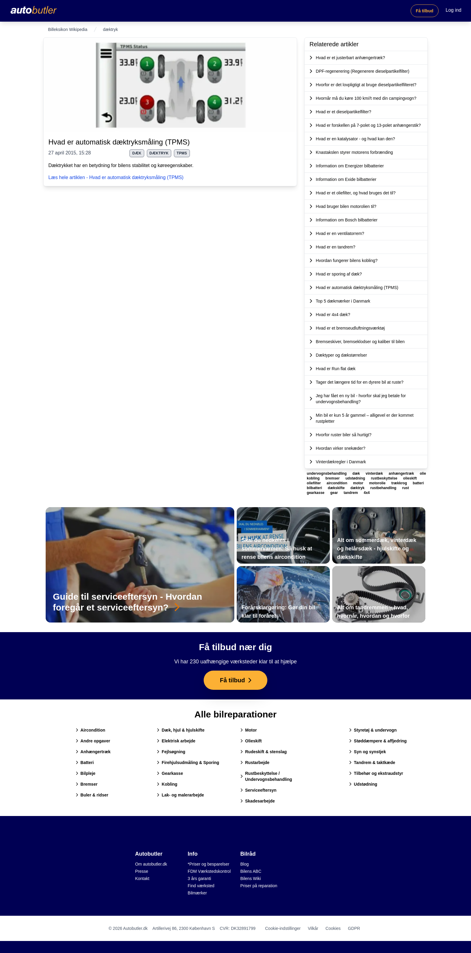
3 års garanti (199, 878)
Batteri (85, 762)
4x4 (367, 493)
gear (334, 493)
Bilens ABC (250, 871)
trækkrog (399, 483)
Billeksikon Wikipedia (67, 29)
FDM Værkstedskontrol (209, 871)
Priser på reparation (258, 885)
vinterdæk (375, 473)
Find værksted (201, 885)
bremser (333, 478)
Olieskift (251, 740)
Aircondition (90, 730)
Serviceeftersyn (258, 790)
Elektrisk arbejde (176, 740)
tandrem (351, 493)
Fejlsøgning (171, 751)
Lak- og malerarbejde (180, 795)
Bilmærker (197, 893)
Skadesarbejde (257, 801)
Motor (248, 730)
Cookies (333, 928)
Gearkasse (170, 773)
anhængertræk (402, 473)
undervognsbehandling (327, 473)
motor (358, 483)
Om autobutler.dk (151, 864)
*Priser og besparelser (208, 864)
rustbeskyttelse (384, 478)
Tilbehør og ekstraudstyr (376, 773)
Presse (141, 871)
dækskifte (336, 488)
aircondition (337, 483)
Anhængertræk (93, 751)
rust (405, 488)
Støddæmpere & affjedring (378, 740)
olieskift (410, 478)
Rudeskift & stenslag (263, 751)
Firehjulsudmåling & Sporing (188, 762)
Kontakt (142, 878)
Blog (244, 864)
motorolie (378, 483)
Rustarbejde (254, 762)
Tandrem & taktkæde (372, 762)
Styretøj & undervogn (373, 730)
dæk (136, 153)
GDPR (354, 928)
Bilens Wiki (250, 878)
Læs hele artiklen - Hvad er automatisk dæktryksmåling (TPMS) (116, 177)
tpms (182, 153)
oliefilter (314, 483)
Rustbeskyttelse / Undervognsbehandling (266, 776)
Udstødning (363, 784)
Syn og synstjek (367, 751)
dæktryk (159, 153)
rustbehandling (383, 488)
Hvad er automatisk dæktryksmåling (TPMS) (119, 142)
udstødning (355, 478)
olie (423, 473)
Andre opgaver (93, 740)
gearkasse (316, 493)
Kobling (167, 784)
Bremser (87, 784)
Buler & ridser (92, 795)
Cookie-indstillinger (282, 928)
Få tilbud (424, 10)
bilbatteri (315, 488)
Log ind (454, 10)
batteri (418, 483)
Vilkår (313, 928)
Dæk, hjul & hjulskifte (180, 730)
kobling (314, 478)
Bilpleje (86, 773)
